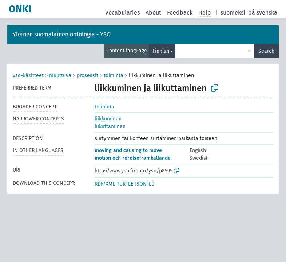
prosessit (87, 75)
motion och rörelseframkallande (133, 158)
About (153, 12)
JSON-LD (145, 184)
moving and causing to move (128, 150)
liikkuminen (108, 119)
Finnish (160, 51)
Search (266, 51)
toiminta (113, 75)
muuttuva (60, 75)
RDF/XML (105, 184)
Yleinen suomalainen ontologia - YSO (62, 34)
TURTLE (125, 184)
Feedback (179, 12)
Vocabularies (122, 12)
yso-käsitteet (28, 75)
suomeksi (233, 12)
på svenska (262, 12)
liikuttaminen (110, 126)
